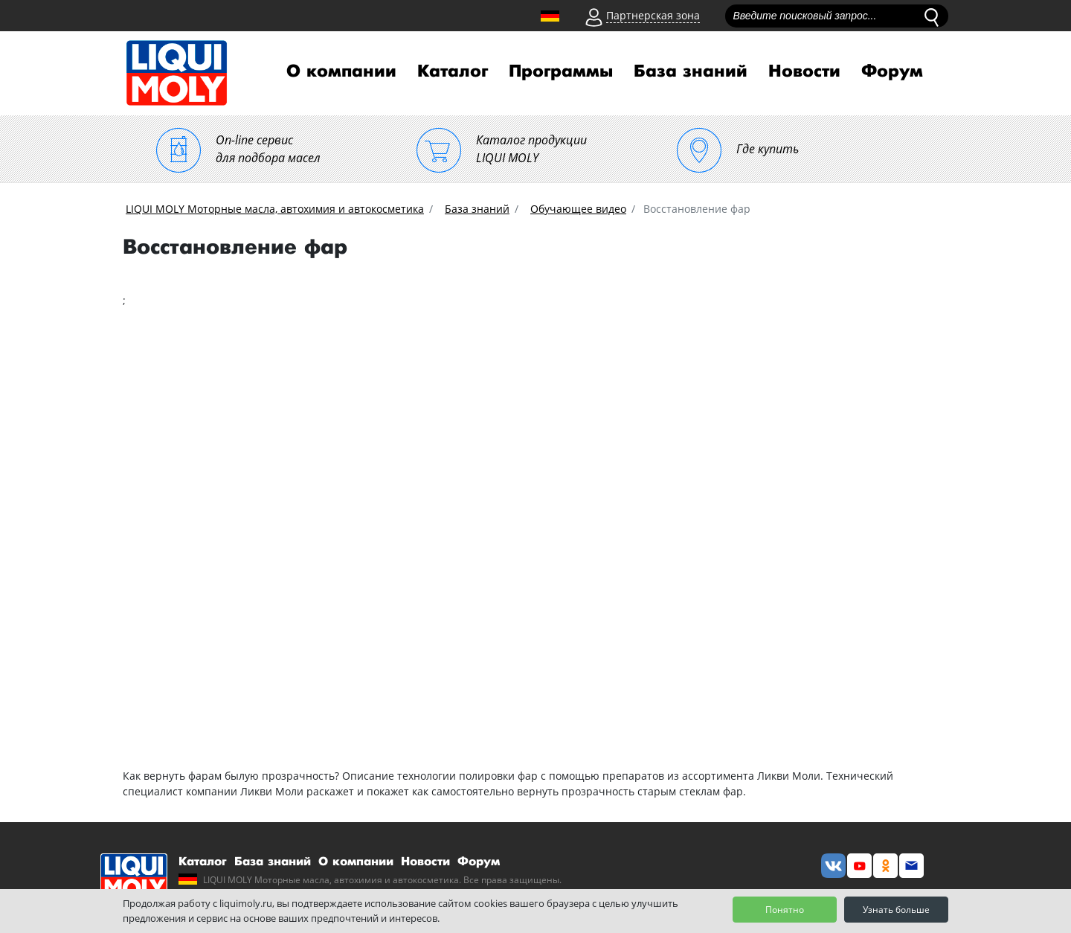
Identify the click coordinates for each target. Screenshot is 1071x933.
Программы (561, 71)
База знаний (690, 71)
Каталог (452, 71)
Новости (804, 71)
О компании (341, 71)
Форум (892, 71)
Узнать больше (896, 909)
